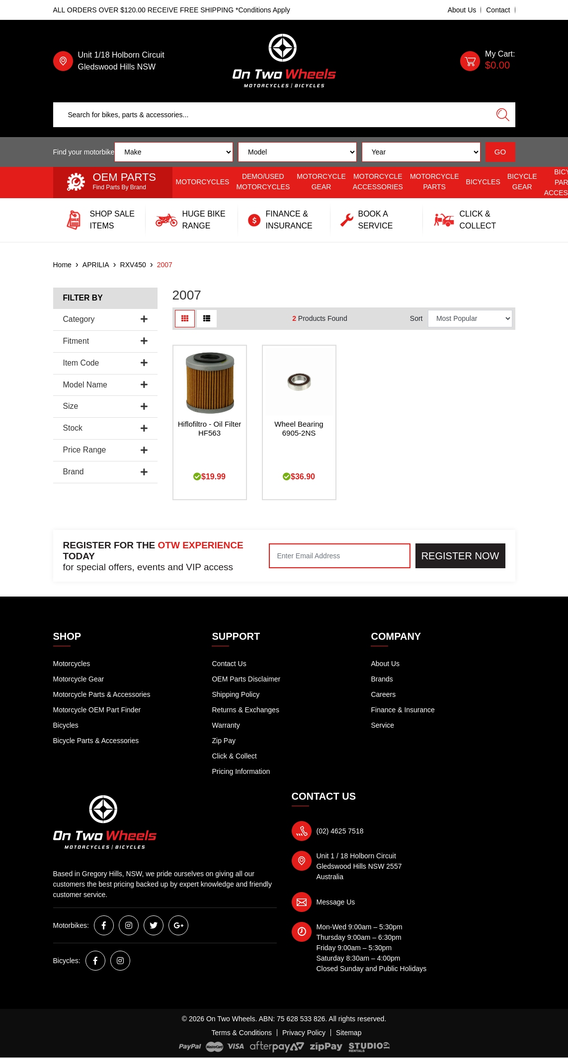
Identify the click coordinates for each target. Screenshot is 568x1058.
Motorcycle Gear (321, 181)
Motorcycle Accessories (378, 181)
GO (500, 152)
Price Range (105, 450)
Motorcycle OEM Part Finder (97, 710)
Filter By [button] (83, 298)
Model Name (105, 384)
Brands (382, 679)
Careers (383, 694)
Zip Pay (223, 741)
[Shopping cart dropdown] (487, 61)
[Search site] (502, 114)
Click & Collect (234, 756)
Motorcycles (203, 182)
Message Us (336, 902)
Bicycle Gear (522, 181)
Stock (105, 428)
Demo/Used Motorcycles (263, 181)
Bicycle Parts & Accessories (96, 741)
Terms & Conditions (242, 1032)
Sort (416, 318)
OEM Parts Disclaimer (246, 679)
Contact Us (229, 664)
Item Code (105, 363)
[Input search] (272, 114)
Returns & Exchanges (245, 710)
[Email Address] (339, 555)
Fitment (105, 341)
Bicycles (483, 182)
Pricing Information (241, 771)
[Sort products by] (470, 318)
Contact (498, 9)
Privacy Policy (303, 1032)
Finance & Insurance (402, 710)
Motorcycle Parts (434, 181)
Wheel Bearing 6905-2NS (298, 429)
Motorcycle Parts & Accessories (102, 694)
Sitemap (348, 1032)
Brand (105, 471)
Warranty (226, 725)
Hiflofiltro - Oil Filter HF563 (210, 429)
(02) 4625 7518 (340, 831)
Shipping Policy (235, 694)
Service (382, 725)
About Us (462, 9)
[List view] (207, 318)
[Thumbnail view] (185, 318)
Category (105, 319)
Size (105, 406)
